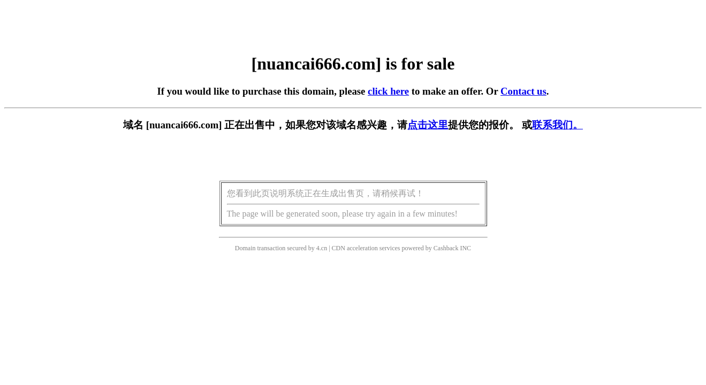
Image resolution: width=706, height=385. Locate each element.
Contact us (523, 91)
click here (388, 91)
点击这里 (427, 124)
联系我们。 (557, 124)
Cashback (446, 248)
